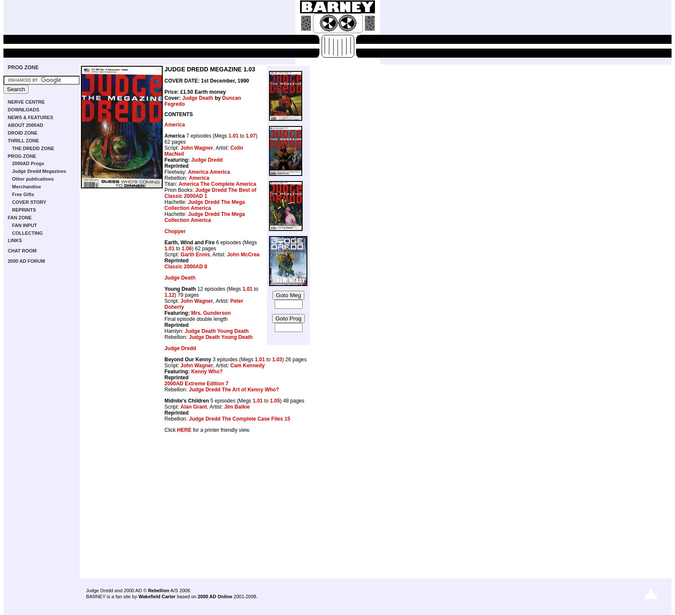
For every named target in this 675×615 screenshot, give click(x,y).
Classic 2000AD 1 (185, 196)
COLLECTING (27, 233)
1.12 (169, 295)
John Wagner (196, 148)
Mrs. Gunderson (211, 313)
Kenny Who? (207, 372)
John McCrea (243, 255)
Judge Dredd (207, 160)
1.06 (187, 249)
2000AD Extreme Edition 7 (196, 384)
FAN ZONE (20, 217)
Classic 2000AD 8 (185, 267)
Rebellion (159, 590)
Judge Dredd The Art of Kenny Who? (234, 390)
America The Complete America (217, 184)
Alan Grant (193, 407)
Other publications (33, 178)
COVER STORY (29, 202)
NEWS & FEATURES (30, 117)
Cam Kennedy (247, 366)
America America (209, 172)
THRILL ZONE (23, 140)
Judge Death (197, 98)
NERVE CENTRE (26, 102)
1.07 (251, 136)
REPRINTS (24, 209)
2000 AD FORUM (26, 261)
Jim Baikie (237, 407)
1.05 (275, 401)
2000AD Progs (28, 163)
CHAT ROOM (22, 250)
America (174, 125)
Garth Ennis (195, 255)
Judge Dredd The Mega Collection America (204, 205)
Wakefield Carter (156, 596)
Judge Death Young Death (216, 331)
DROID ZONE (22, 132)
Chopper (175, 231)
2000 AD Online (215, 596)
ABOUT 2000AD (25, 125)
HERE (184, 430)
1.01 (233, 136)
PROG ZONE (23, 68)
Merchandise (26, 186)
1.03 (277, 360)
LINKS (15, 240)
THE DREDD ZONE (33, 148)
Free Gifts (23, 194)
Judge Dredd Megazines (39, 171)
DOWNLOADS (23, 109)
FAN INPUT (24, 225)
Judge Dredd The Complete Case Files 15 (239, 419)
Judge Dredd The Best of (225, 190)
